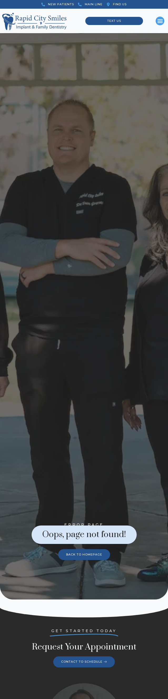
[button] (160, 21)
